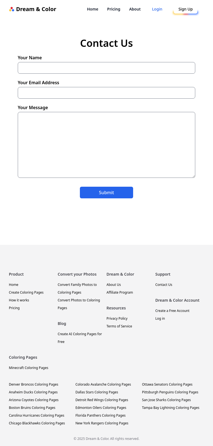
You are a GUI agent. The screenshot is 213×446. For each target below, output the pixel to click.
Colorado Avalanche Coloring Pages (103, 384)
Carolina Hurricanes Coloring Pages (36, 415)
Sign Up (185, 9)
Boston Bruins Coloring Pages (32, 407)
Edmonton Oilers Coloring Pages (100, 407)
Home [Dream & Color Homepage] (13, 284)
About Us (113, 284)
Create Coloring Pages (26, 292)
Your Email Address (106, 89)
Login (157, 9)
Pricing (113, 9)
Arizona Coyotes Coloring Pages (34, 400)
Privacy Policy (117, 318)
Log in (160, 318)
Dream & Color (32, 9)
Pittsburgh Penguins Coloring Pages (170, 392)
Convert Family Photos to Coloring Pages (77, 288)
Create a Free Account (172, 310)
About (135, 9)
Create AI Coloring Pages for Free (80, 338)
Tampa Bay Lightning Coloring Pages (170, 407)
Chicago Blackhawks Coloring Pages (37, 423)
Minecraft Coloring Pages (28, 367)
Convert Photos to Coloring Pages (79, 304)
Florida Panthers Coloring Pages (100, 415)
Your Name (106, 64)
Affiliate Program (119, 292)
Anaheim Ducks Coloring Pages (33, 392)
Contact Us (163, 284)
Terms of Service (119, 326)
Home (92, 9)
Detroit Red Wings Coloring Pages (101, 400)
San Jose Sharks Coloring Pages (166, 400)
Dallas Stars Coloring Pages (96, 392)
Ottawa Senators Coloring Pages (167, 384)
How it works (19, 300)
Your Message (106, 141)
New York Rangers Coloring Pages (101, 423)
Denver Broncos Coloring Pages (33, 384)
